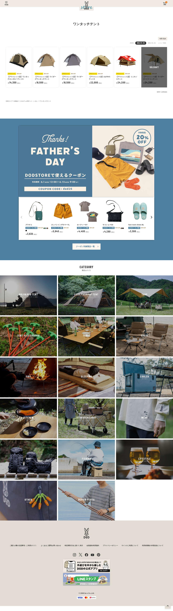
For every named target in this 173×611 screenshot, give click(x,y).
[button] (21, 217)
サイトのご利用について (146, 546)
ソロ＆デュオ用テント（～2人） (31, 101)
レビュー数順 (162, 43)
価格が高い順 (152, 43)
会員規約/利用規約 (106, 546)
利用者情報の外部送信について (86, 550)
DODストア (9, 101)
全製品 (17, 101)
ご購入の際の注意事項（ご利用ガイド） (32, 546)
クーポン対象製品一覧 (85, 246)
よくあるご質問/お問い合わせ (62, 546)
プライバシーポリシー (125, 546)
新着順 (132, 43)
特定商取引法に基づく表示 (86, 546)
